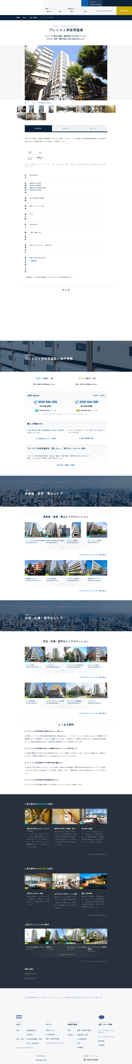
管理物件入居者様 (95, 4)
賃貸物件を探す (30, 936)
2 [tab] (63, 629)
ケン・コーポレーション (106, 1000)
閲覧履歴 (110, 4)
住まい (47, 3)
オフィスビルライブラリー (55, 1006)
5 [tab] (68, 629)
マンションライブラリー (104, 11)
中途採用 (101, 1008)
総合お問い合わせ (45, 1056)
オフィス (55, 3)
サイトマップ (88, 1056)
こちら (66, 743)
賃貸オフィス (50, 993)
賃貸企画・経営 (82, 998)
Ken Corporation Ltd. (21, 7)
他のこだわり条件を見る (97, 814)
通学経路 (43, 231)
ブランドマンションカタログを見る (93, 924)
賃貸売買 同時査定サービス (58, 700)
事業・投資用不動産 (53, 1002)
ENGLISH (92, 2)
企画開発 (80, 1011)
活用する (71, 9)
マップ (53, 369)
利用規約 (77, 1056)
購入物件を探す (30, 941)
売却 (78, 1006)
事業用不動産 (66, 3)
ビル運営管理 (50, 998)
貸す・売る (20, 1002)
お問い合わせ (124, 11)
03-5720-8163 (45, 365)
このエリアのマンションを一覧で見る (92, 514)
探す (47, 9)
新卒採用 (101, 1004)
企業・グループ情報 (80, 3)
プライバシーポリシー (63, 1056)
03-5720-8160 (86, 365)
